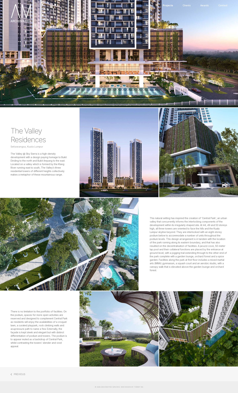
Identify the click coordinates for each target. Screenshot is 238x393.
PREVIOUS (19, 374)
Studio (149, 5)
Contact (222, 5)
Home (76, 13)
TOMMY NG (138, 387)
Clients (187, 5)
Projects (168, 5)
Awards (204, 5)
